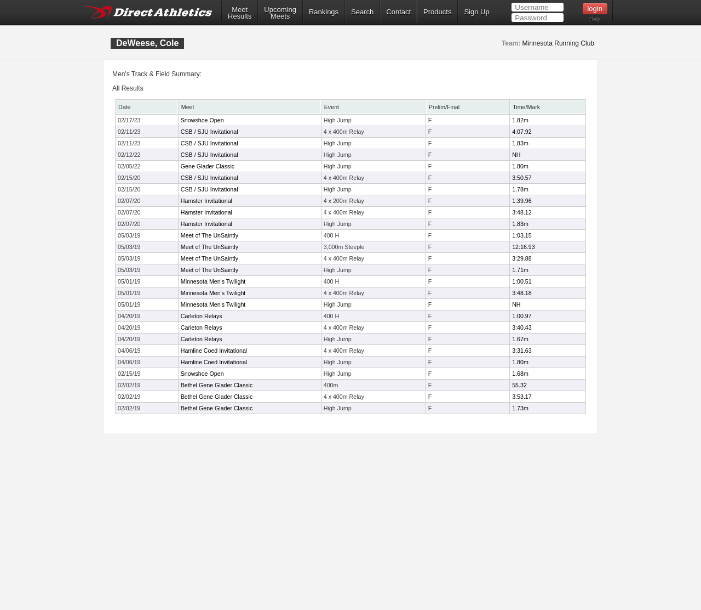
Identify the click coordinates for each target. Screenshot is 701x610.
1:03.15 (522, 235)
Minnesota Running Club (558, 43)
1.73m (520, 408)
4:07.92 (522, 131)
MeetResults (239, 13)
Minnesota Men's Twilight (213, 281)
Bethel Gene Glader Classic (217, 385)
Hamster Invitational (206, 200)
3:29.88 (522, 258)
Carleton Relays (201, 316)
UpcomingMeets (280, 13)
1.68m (520, 373)
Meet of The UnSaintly (209, 235)
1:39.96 (522, 200)
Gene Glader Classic (207, 166)
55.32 (519, 385)
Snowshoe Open (202, 120)
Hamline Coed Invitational (214, 350)
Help (595, 19)
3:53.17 (522, 396)
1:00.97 (522, 316)
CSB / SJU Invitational (209, 131)
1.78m (520, 189)
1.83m (520, 143)
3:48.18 (522, 293)
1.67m (520, 339)
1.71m (520, 270)
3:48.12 (522, 212)
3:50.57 (522, 177)
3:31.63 (522, 350)
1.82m (520, 120)
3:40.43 (522, 327)
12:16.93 (523, 247)
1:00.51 (522, 281)
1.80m (520, 166)
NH (516, 154)
